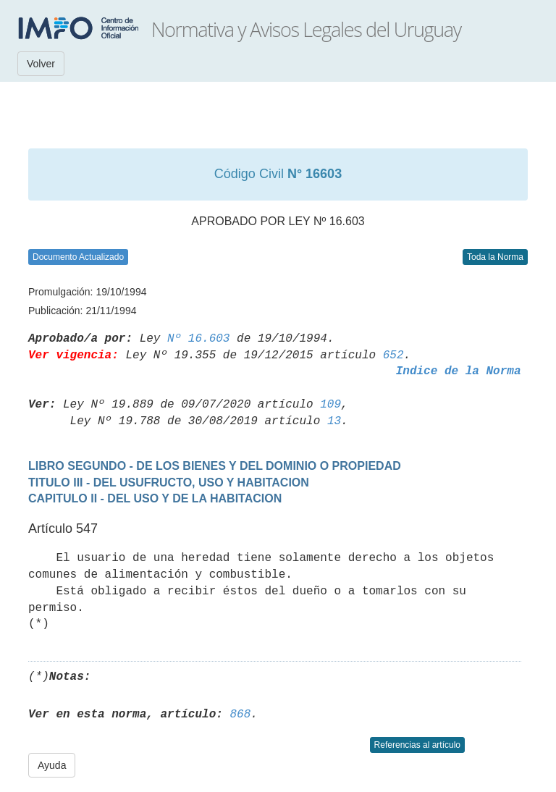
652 (393, 355)
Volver (41, 63)
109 (330, 404)
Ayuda (52, 765)
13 (334, 421)
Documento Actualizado (78, 257)
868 (239, 714)
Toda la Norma (495, 257)
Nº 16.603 (198, 338)
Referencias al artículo (417, 745)
